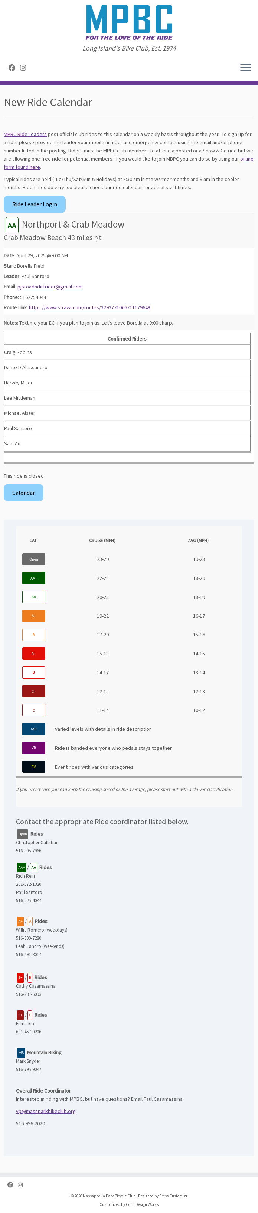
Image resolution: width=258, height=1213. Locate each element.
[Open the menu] (245, 67)
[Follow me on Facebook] (14, 68)
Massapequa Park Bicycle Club (109, 1196)
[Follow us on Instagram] (25, 68)
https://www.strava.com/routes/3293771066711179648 (89, 307)
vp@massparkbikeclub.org (46, 1111)
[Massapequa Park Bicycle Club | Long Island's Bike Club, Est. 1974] (129, 22)
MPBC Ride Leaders (25, 134)
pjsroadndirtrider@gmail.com (50, 286)
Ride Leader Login (34, 204)
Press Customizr (173, 1196)
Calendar (23, 492)
